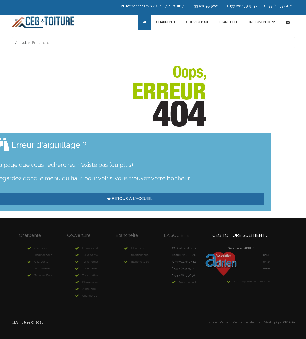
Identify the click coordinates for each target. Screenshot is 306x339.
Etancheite (229, 22)
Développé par (279, 322)
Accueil (21, 43)
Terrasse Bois (52, 275)
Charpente (166, 22)
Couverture (197, 22)
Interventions (262, 22)
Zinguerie (97, 288)
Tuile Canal (98, 268)
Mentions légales (243, 322)
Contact (225, 322)
